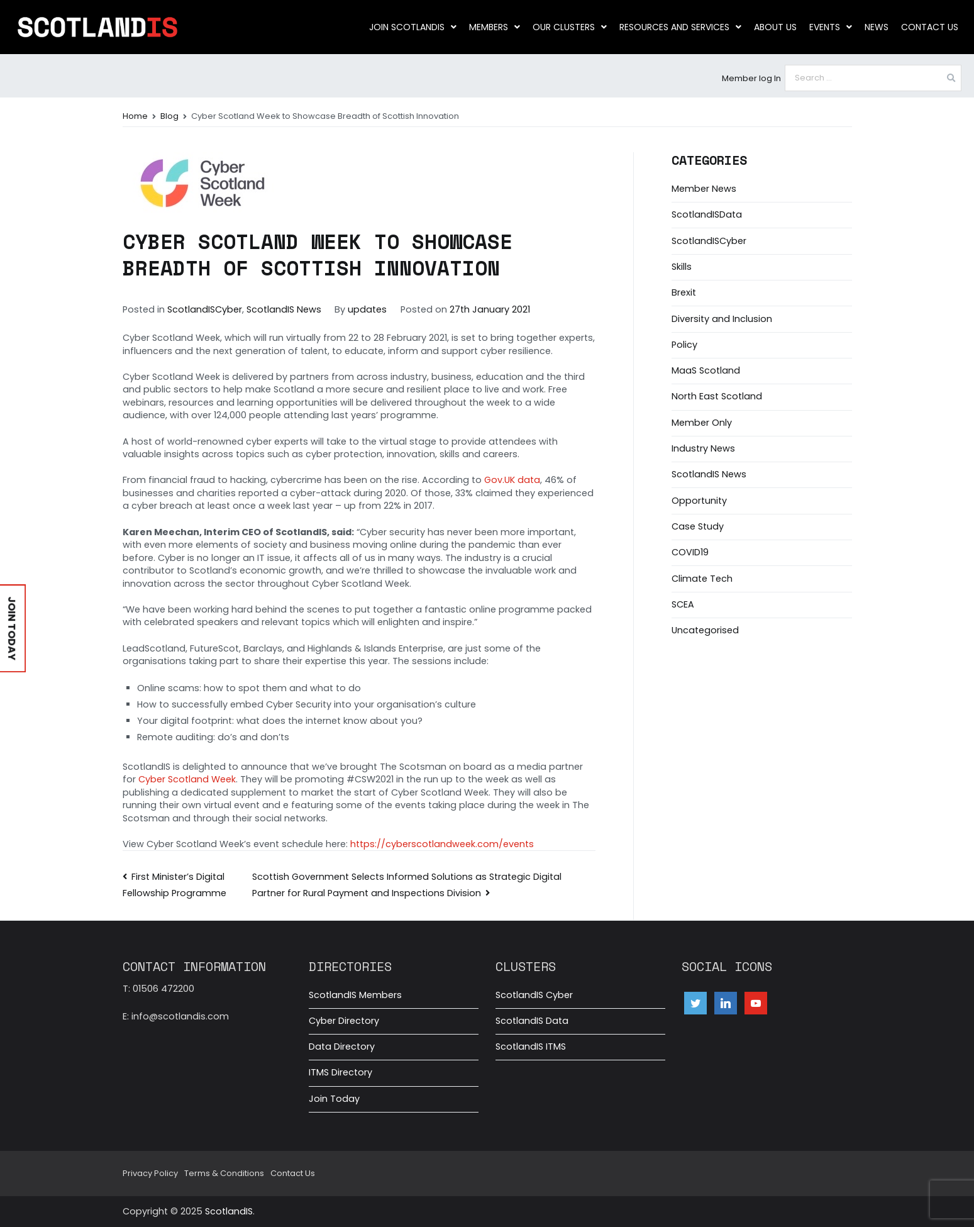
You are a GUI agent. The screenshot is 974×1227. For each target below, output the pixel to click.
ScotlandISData (707, 214)
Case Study (698, 526)
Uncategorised (705, 630)
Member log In (751, 78)
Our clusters (570, 27)
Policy (684, 344)
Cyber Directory (344, 1020)
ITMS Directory (340, 1072)
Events (830, 27)
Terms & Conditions (224, 1173)
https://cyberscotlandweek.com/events (442, 844)
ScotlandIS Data (531, 1020)
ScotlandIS (229, 1211)
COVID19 (690, 552)
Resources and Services (680, 27)
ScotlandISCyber (204, 309)
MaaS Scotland (706, 370)
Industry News (703, 448)
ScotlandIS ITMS (530, 1046)
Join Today (334, 1098)
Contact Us (929, 27)
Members (494, 27)
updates (367, 309)
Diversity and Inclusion (722, 319)
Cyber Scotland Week (187, 779)
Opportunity (699, 500)
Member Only (702, 422)
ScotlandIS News (283, 309)
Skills (682, 266)
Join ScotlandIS (413, 27)
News (876, 27)
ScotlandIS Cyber (534, 995)
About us (775, 27)
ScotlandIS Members (355, 995)
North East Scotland (717, 396)
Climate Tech (702, 578)
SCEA (683, 604)
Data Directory (342, 1046)
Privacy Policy (150, 1173)
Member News (704, 188)
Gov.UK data (512, 480)
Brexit (684, 292)
